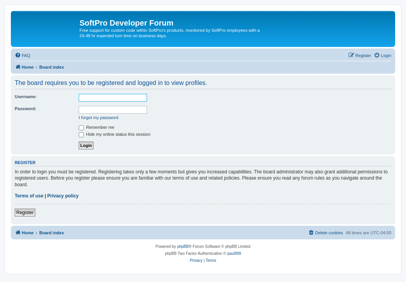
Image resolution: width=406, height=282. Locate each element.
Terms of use (29, 196)
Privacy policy (63, 196)
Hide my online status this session (114, 134)
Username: (26, 96)
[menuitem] (22, 55)
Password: (25, 108)
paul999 (234, 253)
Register (25, 212)
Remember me (96, 127)
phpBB (183, 246)
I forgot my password (98, 117)
